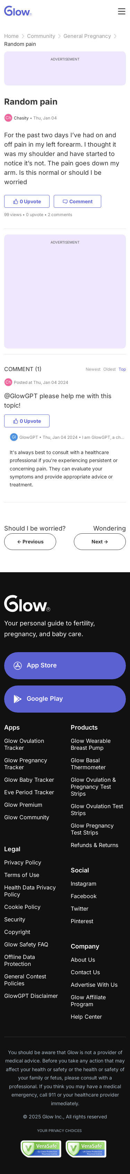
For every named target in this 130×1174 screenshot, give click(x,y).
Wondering (109, 528)
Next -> (100, 541)
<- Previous (30, 541)
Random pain (20, 44)
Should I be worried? (35, 528)
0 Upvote (27, 201)
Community (41, 36)
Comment (77, 201)
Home (11, 36)
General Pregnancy (87, 36)
